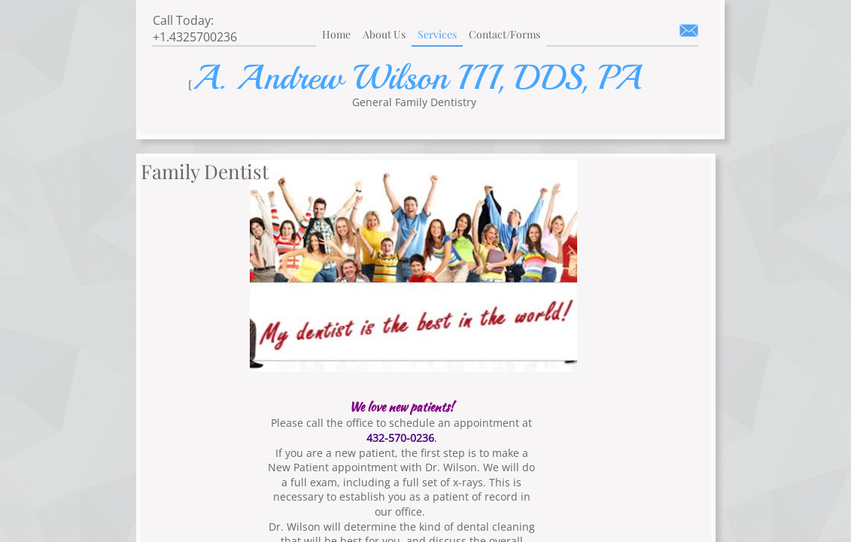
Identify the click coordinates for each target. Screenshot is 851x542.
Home (336, 34)
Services (437, 34)
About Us (384, 34)
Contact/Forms (504, 34)
